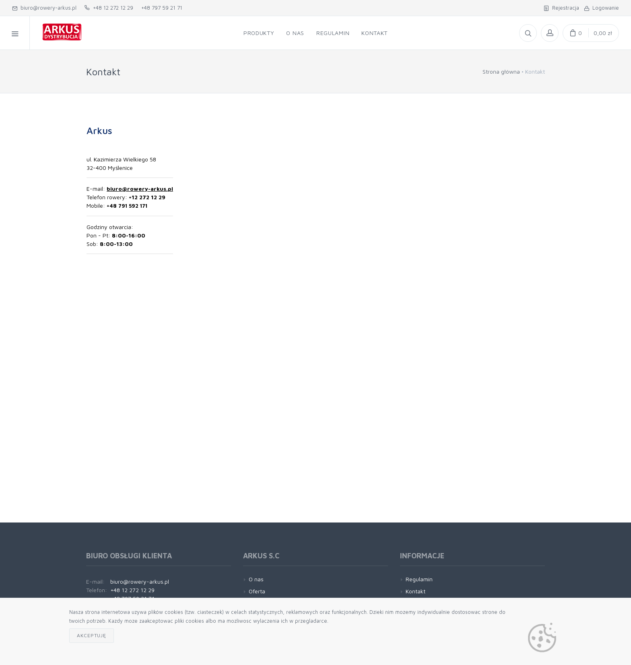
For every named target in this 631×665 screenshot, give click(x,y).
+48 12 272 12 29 (109, 7)
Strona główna (501, 71)
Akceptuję (91, 635)
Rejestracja (561, 7)
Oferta (257, 591)
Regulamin (419, 579)
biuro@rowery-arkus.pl (44, 7)
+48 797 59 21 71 (161, 7)
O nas (256, 579)
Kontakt (415, 591)
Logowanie (601, 7)
